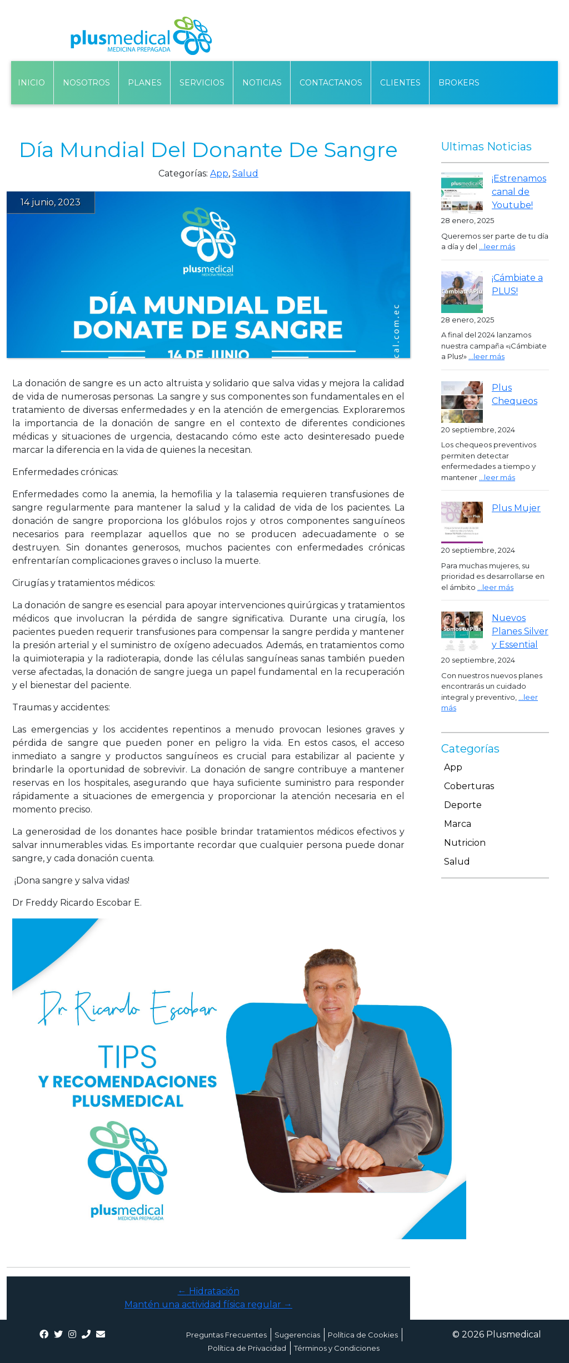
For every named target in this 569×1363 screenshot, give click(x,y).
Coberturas (469, 786)
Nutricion (465, 842)
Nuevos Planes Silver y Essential (520, 631)
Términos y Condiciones (337, 1348)
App (219, 173)
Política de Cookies (363, 1334)
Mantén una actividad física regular (208, 1304)
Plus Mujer (516, 508)
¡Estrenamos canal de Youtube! (519, 191)
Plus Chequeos (514, 394)
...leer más (497, 246)
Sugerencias (297, 1334)
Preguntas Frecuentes (226, 1334)
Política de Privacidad (247, 1348)
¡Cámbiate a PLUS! (517, 284)
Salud (245, 173)
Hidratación (208, 1291)
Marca (457, 824)
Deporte (463, 805)
